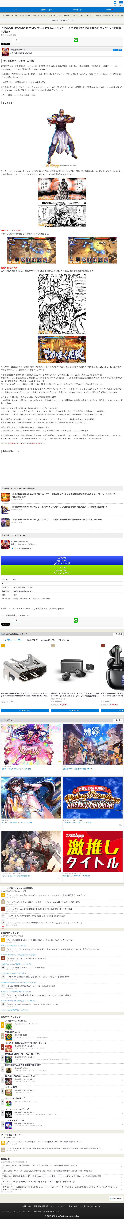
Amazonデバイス (48, 640)
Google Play (62, 570)
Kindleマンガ (32, 640)
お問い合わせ (27, 1206)
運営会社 (45, 1206)
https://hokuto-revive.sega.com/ (23, 587)
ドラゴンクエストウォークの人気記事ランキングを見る (19, 955)
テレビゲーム (63, 640)
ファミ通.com (84, 1206)
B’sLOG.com (95, 1206)
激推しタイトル (67, 21)
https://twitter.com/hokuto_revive (23, 591)
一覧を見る (118, 634)
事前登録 (54, 21)
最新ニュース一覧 (39, 15)
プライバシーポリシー (58, 1206)
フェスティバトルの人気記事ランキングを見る (16, 991)
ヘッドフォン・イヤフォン (13, 640)
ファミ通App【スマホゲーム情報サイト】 (16, 15)
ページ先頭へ (117, 1198)
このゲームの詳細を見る (22, 548)
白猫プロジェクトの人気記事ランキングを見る (16, 964)
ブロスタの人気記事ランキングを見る (14, 973)
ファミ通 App (9, 3)
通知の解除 (73, 1206)
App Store (62, 561)
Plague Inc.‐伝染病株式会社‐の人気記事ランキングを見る (19, 982)
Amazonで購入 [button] (25, 710)
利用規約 (37, 1206)
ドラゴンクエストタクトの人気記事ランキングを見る (18, 1001)
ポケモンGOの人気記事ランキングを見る (15, 1010)
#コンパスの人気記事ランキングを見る (14, 945)
